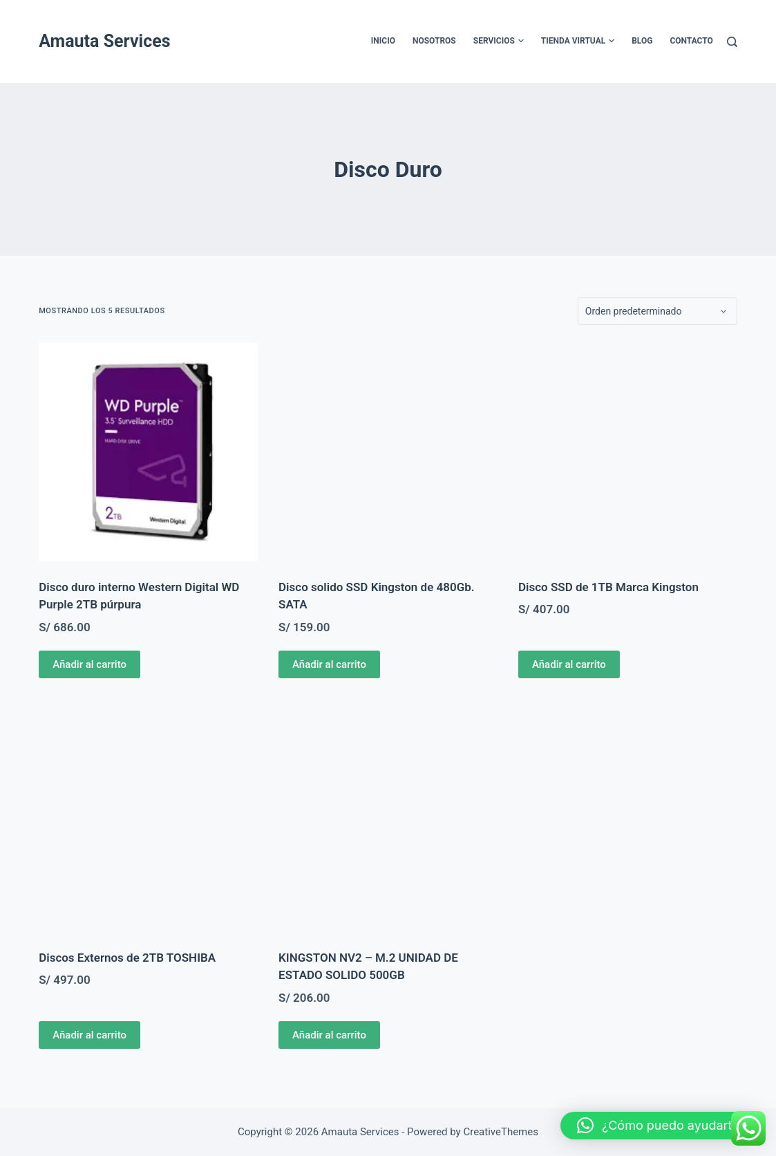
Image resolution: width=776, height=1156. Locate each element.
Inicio (383, 41)
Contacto (691, 41)
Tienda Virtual (577, 41)
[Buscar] (732, 42)
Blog (642, 41)
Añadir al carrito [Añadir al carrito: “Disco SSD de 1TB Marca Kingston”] (569, 664)
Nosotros (434, 41)
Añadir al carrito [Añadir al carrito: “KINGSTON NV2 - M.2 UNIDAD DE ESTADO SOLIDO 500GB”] (329, 1035)
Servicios (498, 41)
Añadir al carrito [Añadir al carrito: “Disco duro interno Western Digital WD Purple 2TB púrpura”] (89, 664)
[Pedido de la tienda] (657, 311)
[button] (661, 1125)
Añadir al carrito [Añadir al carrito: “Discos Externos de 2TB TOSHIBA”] (89, 1035)
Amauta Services (104, 41)
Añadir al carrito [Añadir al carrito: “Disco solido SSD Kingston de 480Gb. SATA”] (329, 664)
